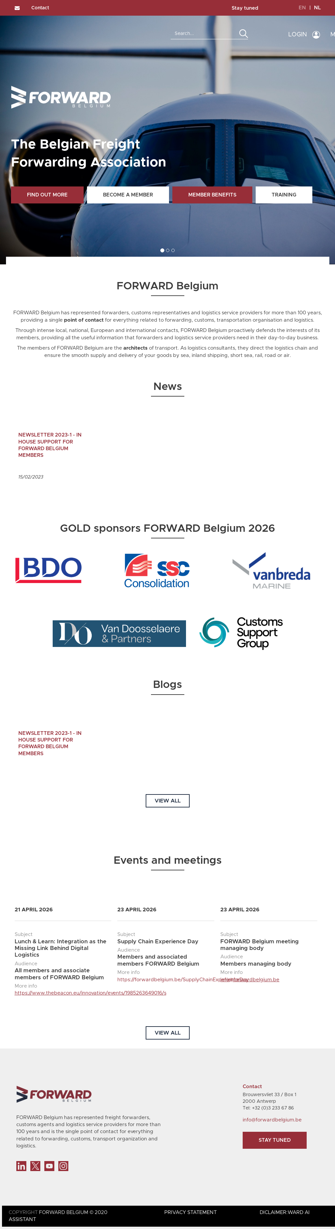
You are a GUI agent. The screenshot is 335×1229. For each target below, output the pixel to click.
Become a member (128, 194)
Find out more (47, 194)
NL (317, 7)
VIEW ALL (168, 800)
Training (284, 194)
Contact (40, 8)
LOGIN (297, 35)
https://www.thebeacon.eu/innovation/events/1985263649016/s (90, 993)
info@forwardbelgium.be (249, 979)
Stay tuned (245, 8)
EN (302, 7)
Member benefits (212, 194)
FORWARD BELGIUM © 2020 (73, 1212)
